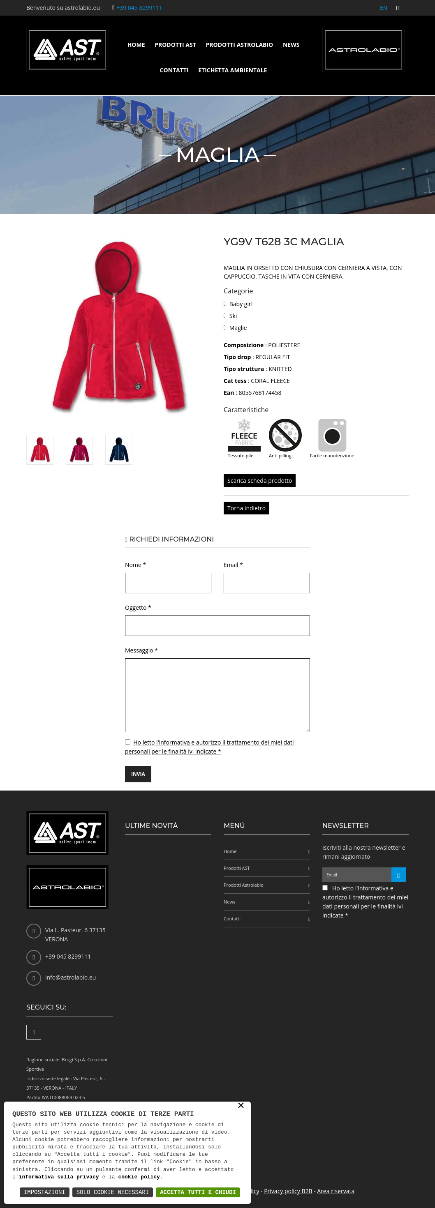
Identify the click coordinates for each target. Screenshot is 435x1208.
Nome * (135, 565)
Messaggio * (141, 650)
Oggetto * (138, 607)
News (291, 44)
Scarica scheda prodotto (259, 480)
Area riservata (335, 1191)
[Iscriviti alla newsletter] (398, 874)
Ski (233, 316)
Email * (233, 565)
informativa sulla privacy (59, 1177)
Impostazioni (44, 1192)
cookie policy (139, 1177)
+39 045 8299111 (139, 8)
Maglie (238, 328)
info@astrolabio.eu (70, 977)
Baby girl (240, 304)
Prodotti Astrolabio (239, 44)
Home (136, 44)
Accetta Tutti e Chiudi (198, 1192)
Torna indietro (246, 508)
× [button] (241, 1106)
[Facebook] (33, 1032)
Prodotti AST (175, 44)
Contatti (174, 70)
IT (398, 8)
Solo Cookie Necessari (112, 1192)
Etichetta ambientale (232, 70)
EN (383, 8)
